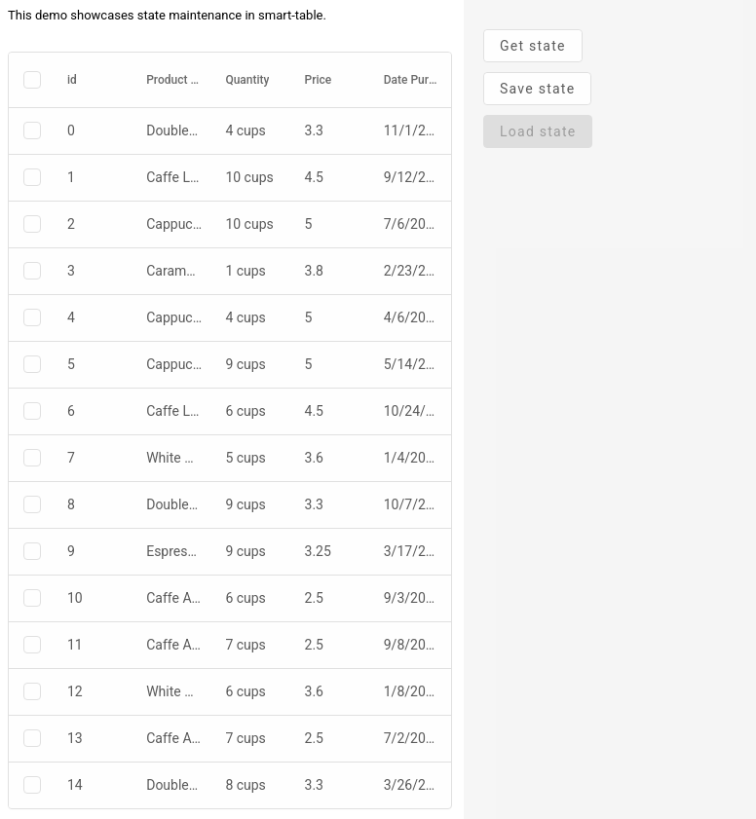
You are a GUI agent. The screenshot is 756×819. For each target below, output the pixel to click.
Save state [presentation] (537, 88)
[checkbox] (32, 80)
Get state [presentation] (533, 46)
